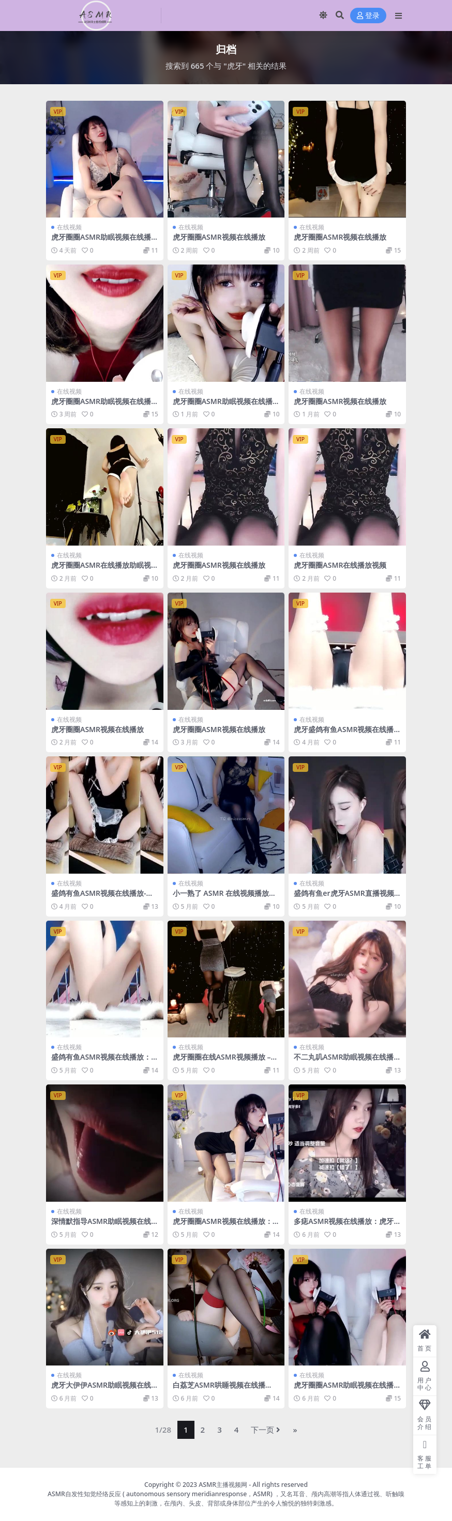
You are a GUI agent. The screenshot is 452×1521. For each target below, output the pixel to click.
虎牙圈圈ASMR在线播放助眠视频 (101, 569)
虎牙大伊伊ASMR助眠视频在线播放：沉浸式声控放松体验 (101, 1389)
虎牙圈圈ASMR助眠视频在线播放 (101, 241)
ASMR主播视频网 (223, 1484)
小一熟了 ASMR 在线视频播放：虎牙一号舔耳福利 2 (224, 897)
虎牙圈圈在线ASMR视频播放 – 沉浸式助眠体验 (222, 1061)
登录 (368, 16)
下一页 (265, 1429)
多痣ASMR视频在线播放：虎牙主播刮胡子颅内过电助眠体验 (344, 1225)
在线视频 (69, 227)
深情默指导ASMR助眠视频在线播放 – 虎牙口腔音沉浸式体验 (101, 1225)
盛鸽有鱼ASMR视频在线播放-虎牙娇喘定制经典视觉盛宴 (102, 897)
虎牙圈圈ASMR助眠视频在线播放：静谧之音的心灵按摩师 (344, 1389)
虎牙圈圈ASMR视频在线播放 (219, 237)
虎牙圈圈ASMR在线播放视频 (340, 565)
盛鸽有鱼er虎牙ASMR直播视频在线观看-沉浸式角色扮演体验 (344, 897)
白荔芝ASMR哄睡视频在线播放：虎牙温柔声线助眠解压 (219, 1389)
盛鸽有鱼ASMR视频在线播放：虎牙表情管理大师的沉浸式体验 (102, 1061)
